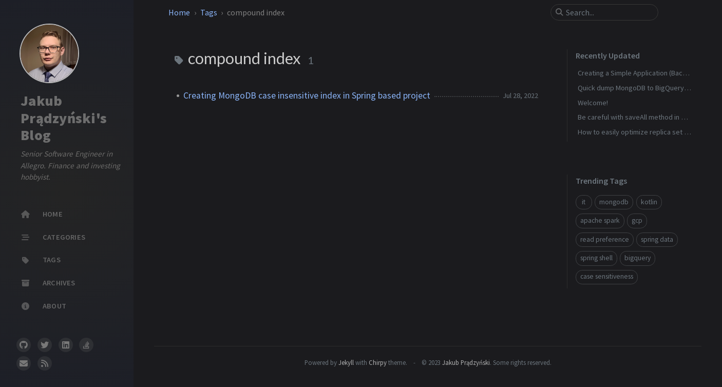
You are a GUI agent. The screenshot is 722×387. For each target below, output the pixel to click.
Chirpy (378, 362)
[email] (23, 363)
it (583, 202)
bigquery (637, 258)
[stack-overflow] (86, 345)
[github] (23, 345)
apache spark (600, 220)
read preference (604, 239)
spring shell (596, 258)
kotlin (649, 202)
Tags (209, 12)
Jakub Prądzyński (466, 362)
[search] (608, 12)
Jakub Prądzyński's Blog (64, 117)
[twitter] (44, 345)
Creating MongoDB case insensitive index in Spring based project (306, 95)
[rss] (44, 363)
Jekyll (346, 362)
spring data (657, 239)
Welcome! (593, 102)
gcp (637, 220)
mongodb (614, 202)
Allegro (32, 165)
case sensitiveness (606, 276)
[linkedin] (66, 345)
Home (180, 12)
